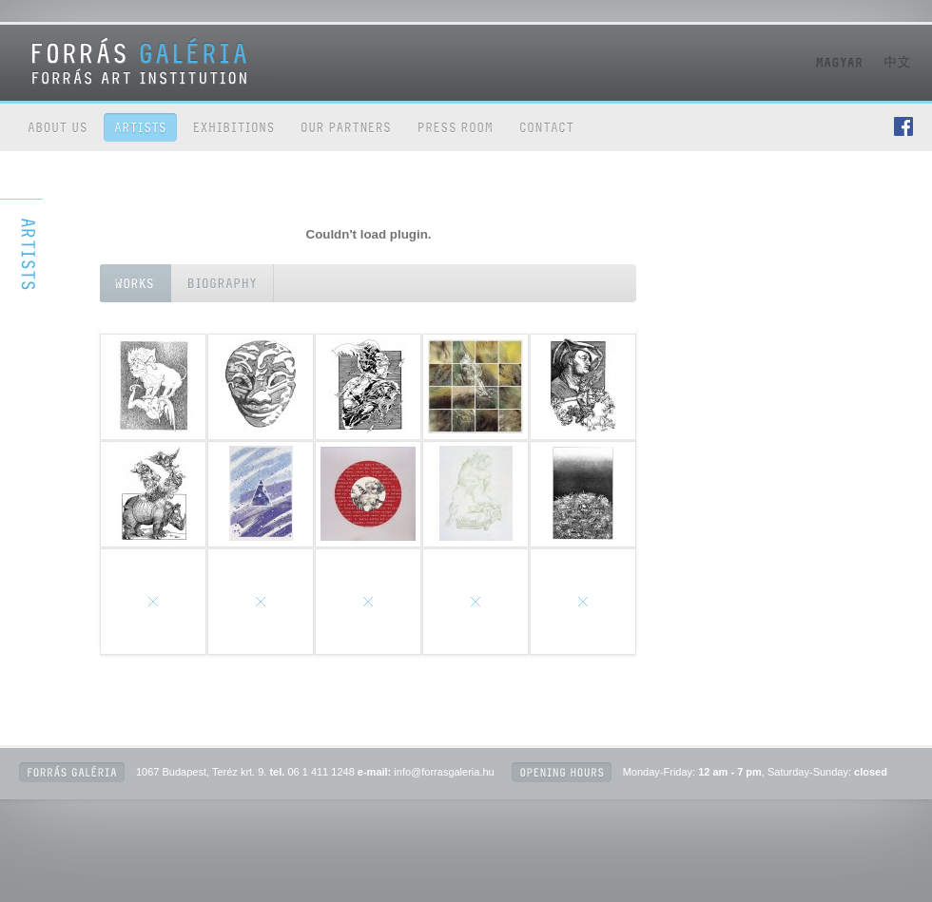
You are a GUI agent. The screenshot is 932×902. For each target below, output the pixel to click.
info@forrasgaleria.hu (444, 771)
